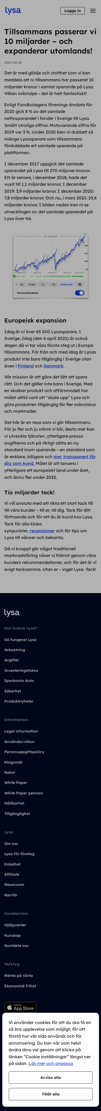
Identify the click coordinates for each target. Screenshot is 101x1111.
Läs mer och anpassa (51, 1063)
